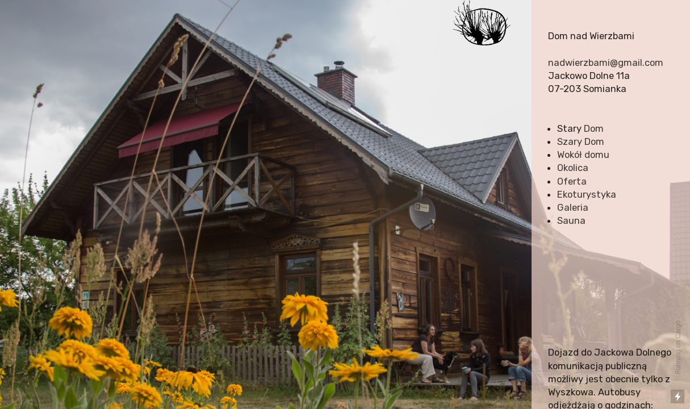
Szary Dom (580, 141)
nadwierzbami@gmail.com (605, 62)
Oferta (572, 181)
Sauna (571, 220)
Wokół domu (583, 154)
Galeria (572, 207)
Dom (594, 128)
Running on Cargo (678, 347)
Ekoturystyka (586, 194)
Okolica (572, 167)
